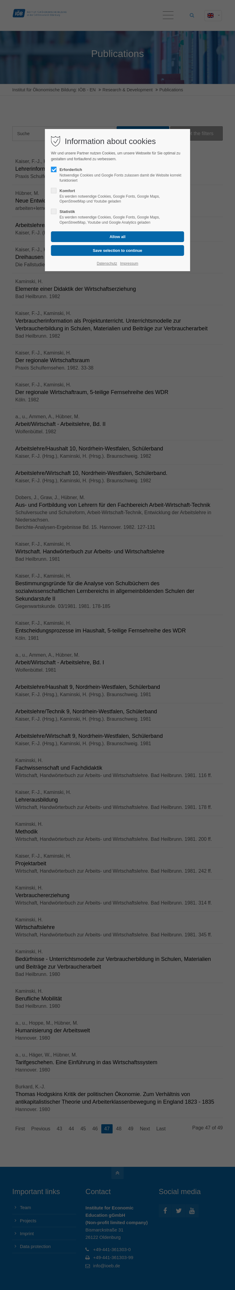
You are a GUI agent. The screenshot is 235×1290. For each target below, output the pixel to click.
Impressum (129, 263)
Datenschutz (107, 263)
